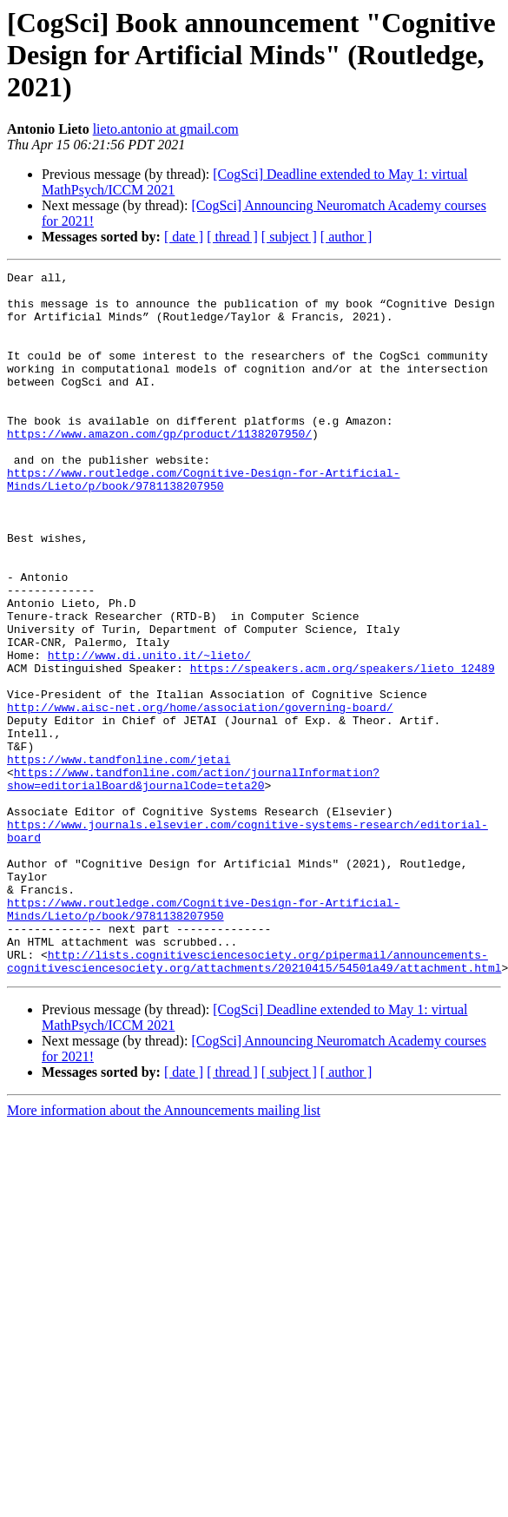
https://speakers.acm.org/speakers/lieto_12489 (342, 748)
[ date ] (183, 236)
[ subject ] (289, 236)
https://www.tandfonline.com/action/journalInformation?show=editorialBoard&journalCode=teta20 (193, 881)
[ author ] (346, 236)
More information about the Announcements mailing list (163, 1250)
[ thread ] (232, 236)
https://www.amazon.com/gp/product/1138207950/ (159, 467)
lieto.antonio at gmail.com (166, 129)
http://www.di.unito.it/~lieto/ (149, 733)
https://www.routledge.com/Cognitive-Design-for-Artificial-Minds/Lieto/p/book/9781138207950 (203, 522)
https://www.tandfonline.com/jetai (118, 858)
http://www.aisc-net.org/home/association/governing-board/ (200, 795)
